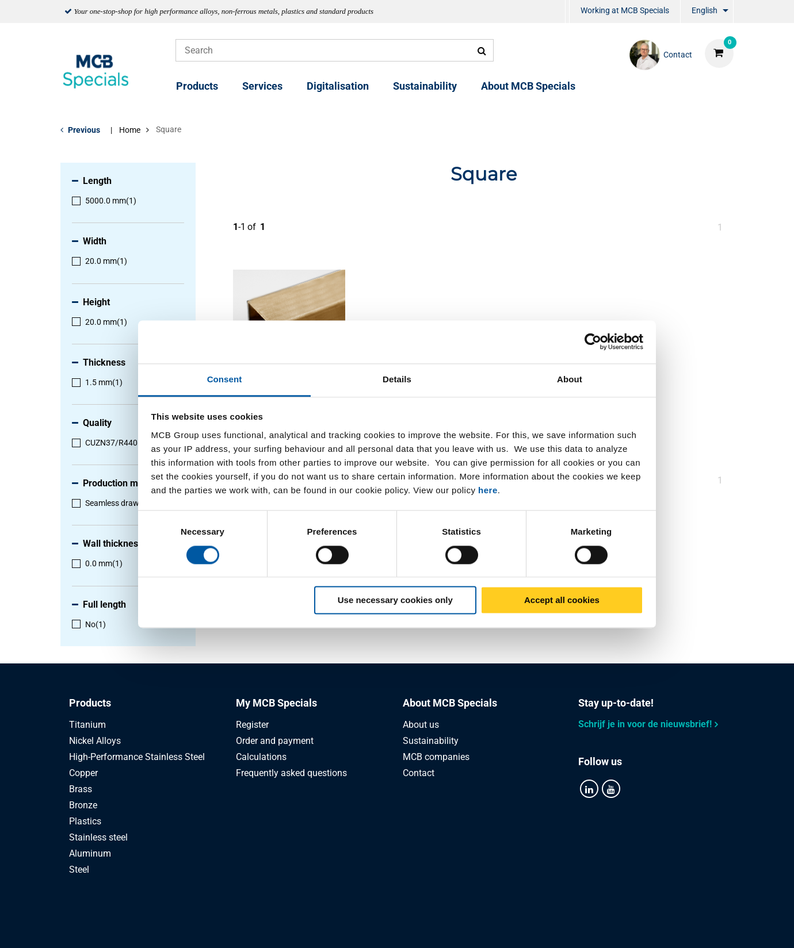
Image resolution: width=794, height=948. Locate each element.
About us (421, 724)
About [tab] (569, 379)
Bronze (83, 805)
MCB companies (436, 756)
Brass (80, 789)
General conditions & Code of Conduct (411, 926)
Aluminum (90, 853)
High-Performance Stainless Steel (137, 756)
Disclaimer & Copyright (550, 926)
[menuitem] (567, 12)
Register (252, 724)
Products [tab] (90, 703)
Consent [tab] (224, 379)
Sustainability (425, 86)
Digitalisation (338, 86)
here (488, 490)
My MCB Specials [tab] (276, 703)
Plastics (85, 821)
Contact (418, 772)
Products (197, 86)
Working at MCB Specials (625, 10)
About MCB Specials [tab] (450, 703)
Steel (79, 869)
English (704, 10)
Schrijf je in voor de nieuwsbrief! (645, 724)
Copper (83, 772)
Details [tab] (397, 379)
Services (262, 86)
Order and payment (275, 740)
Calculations (261, 756)
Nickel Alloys (95, 740)
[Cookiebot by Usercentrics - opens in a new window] (593, 341)
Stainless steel (98, 837)
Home (129, 130)
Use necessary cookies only (395, 600)
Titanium (87, 724)
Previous (84, 130)
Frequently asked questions (291, 772)
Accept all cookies (562, 600)
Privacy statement (281, 926)
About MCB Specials (528, 86)
